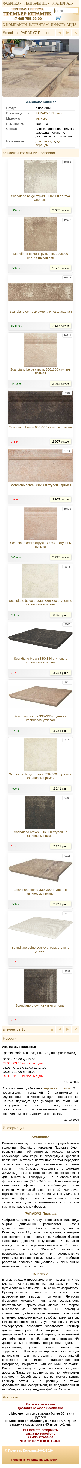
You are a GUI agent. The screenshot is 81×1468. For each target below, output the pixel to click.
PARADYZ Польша (49, 113)
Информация (63, 25)
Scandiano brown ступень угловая (40, 1005)
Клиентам (39, 25)
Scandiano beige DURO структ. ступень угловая (40, 949)
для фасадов (45, 141)
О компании (15, 25)
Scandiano (40, 1137)
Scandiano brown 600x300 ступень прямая (40, 427)
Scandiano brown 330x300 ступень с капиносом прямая (40, 833)
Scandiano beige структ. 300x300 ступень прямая (40, 371)
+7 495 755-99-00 (27, 19)
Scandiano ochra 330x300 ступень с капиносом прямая (40, 891)
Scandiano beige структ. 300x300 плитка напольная (40, 197)
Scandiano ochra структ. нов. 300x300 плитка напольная (40, 255)
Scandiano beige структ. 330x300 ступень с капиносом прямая (40, 776)
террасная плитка (57, 1088)
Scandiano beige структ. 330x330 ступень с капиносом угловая (40, 602)
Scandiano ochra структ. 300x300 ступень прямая (40, 544)
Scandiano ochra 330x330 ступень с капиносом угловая (40, 718)
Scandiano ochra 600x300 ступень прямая (40, 485)
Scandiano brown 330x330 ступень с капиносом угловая (40, 660)
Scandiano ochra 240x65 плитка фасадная (40, 311)
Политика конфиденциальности (34, 1459)
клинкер (42, 118)
